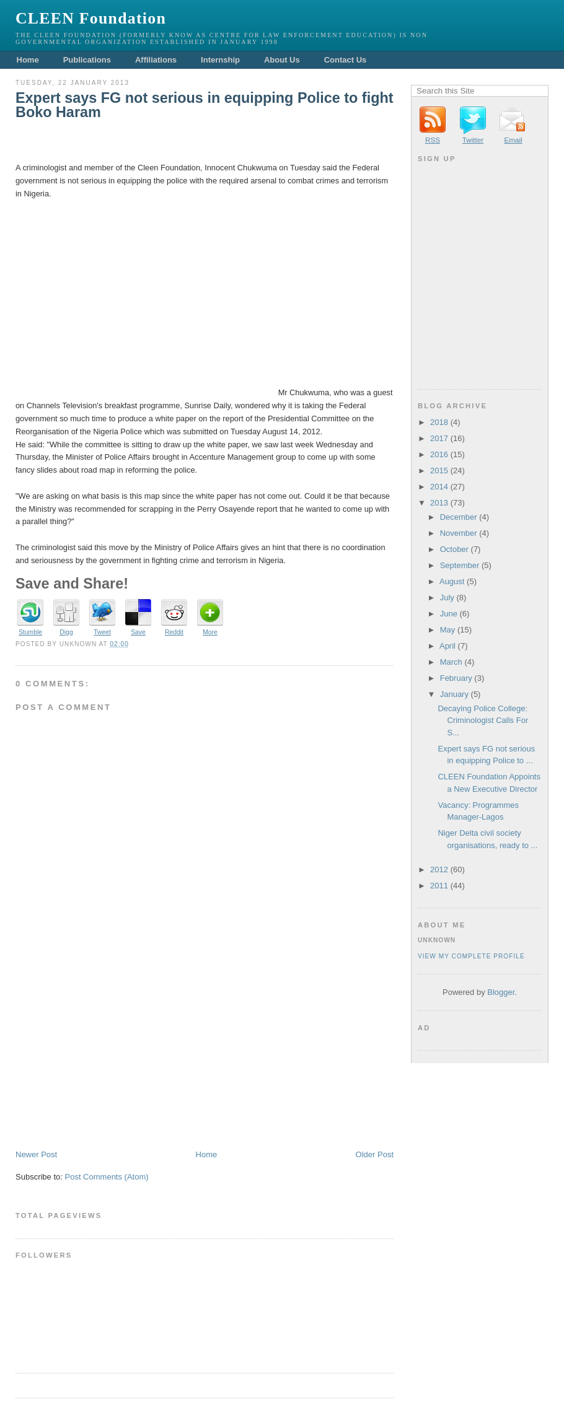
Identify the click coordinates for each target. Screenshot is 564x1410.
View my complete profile (471, 956)
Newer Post (36, 1154)
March (451, 662)
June (448, 613)
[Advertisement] (108, 1062)
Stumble (30, 632)
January (454, 694)
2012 (439, 869)
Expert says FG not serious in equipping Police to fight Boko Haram (204, 105)
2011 (439, 885)
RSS (432, 140)
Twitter (472, 140)
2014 (439, 486)
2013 (439, 502)
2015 (439, 470)
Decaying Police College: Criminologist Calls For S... (483, 720)
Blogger (500, 992)
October (454, 549)
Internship (220, 59)
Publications (87, 59)
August (451, 581)
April (447, 645)
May (448, 629)
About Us (282, 59)
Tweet (102, 632)
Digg (66, 632)
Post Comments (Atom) (107, 1176)
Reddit (174, 632)
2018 (439, 422)
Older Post (375, 1154)
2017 (439, 438)
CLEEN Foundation (90, 18)
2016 (439, 454)
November (458, 533)
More (210, 632)
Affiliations (156, 59)
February (456, 678)
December (458, 517)
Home (28, 59)
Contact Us (345, 59)
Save (138, 632)
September (460, 565)
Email (513, 140)
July (447, 597)
